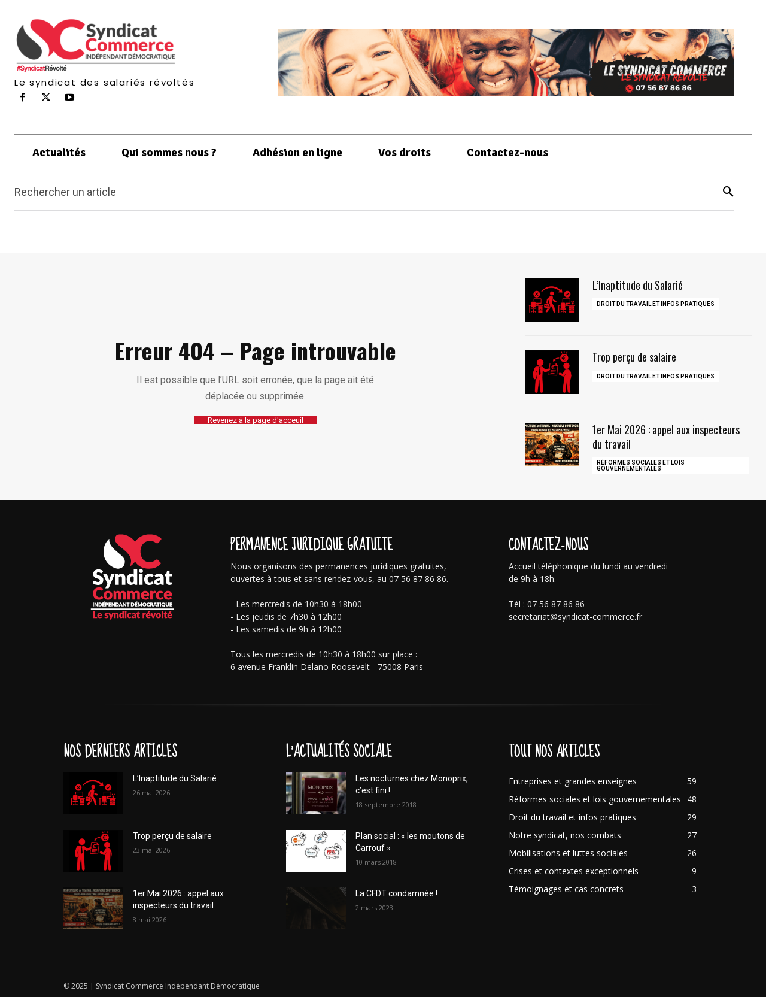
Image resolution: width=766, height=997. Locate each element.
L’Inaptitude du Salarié (637, 285)
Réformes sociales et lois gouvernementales (641, 465)
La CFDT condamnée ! (396, 893)
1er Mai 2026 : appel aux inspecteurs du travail (666, 436)
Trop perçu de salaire (634, 357)
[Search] (728, 192)
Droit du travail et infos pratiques (656, 304)
